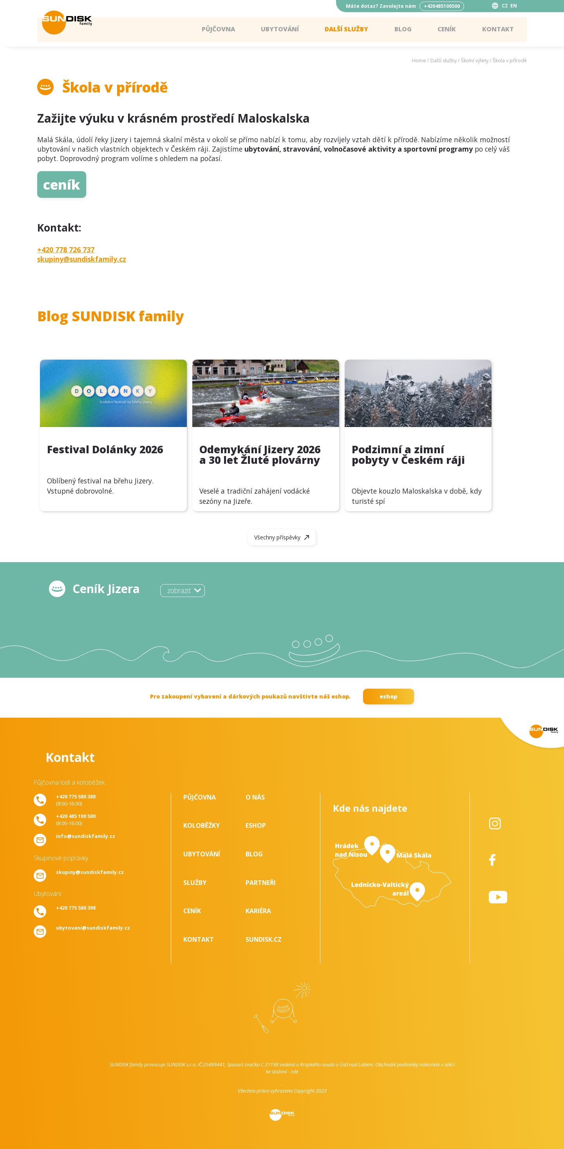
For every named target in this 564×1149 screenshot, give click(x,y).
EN (513, 5)
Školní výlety (474, 60)
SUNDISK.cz (264, 939)
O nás (255, 797)
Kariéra (258, 911)
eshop (388, 696)
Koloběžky (201, 825)
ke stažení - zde (282, 1071)
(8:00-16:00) (76, 800)
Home (419, 60)
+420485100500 (442, 6)
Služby (194, 882)
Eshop (256, 825)
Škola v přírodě (510, 60)
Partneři (261, 882)
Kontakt (497, 29)
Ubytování (277, 29)
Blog (402, 29)
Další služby (345, 29)
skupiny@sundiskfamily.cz (81, 259)
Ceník (446, 29)
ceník (61, 184)
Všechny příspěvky (277, 537)
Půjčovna (215, 29)
